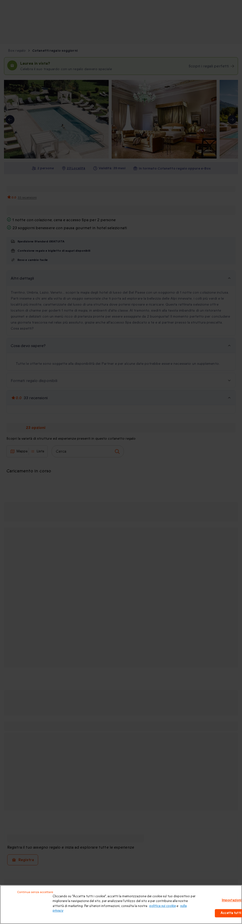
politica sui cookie (162, 906)
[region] (121, 904)
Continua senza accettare (35, 892)
